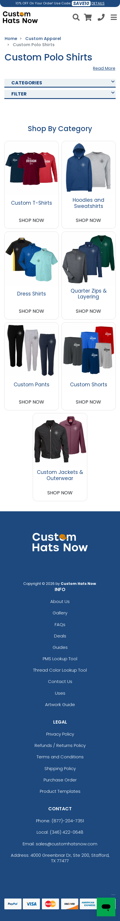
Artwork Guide (60, 704)
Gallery (60, 613)
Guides (60, 647)
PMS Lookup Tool (60, 659)
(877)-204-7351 (67, 821)
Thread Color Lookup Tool (60, 670)
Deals (60, 636)
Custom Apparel (43, 38)
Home (11, 38)
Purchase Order (60, 780)
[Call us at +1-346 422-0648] (101, 18)
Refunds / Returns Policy (60, 745)
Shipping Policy (60, 768)
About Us (60, 601)
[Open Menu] (113, 17)
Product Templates (60, 791)
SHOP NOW (31, 220)
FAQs (60, 624)
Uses (60, 693)
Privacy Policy (60, 734)
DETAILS (98, 3)
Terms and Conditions (60, 757)
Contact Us (60, 681)
